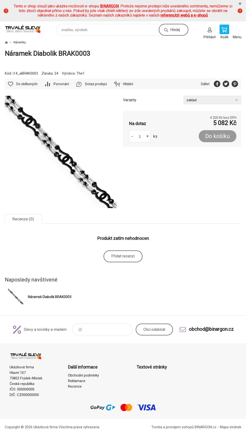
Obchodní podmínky (83, 375)
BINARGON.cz (205, 427)
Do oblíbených (26, 84)
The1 (81, 73)
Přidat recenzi (123, 256)
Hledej (175, 29)
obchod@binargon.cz (211, 329)
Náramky (19, 42)
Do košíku (217, 136)
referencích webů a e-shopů (184, 15)
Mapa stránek (230, 427)
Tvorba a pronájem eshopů (172, 427)
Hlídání (128, 84)
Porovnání (61, 84)
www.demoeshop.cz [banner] (26, 28)
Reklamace (76, 381)
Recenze (75, 386)
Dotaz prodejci (96, 84)
